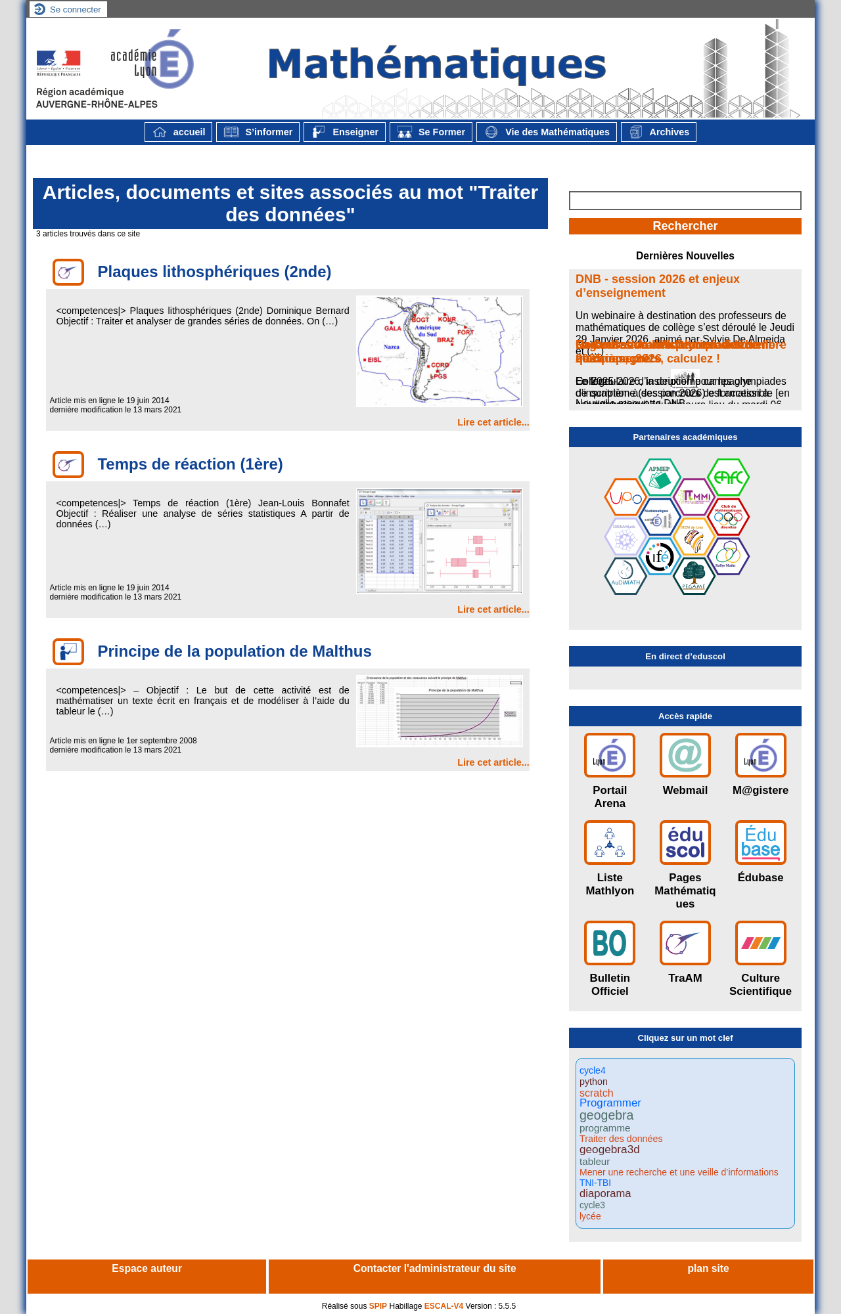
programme (605, 1128)
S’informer (257, 132)
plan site (708, 1268)
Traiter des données (621, 1138)
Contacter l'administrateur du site (434, 1268)
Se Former (431, 132)
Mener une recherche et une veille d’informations (679, 1172)
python (594, 1081)
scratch (597, 1092)
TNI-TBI (595, 1183)
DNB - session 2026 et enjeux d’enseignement (658, 286)
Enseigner (344, 132)
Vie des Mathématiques (547, 132)
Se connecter (75, 9)
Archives (658, 132)
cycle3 (592, 1205)
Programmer (610, 1103)
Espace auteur (147, 1268)
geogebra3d (610, 1149)
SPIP (378, 1306)
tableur (595, 1161)
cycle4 (593, 1070)
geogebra (606, 1115)
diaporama (605, 1194)
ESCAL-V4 (443, 1306)
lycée (590, 1216)
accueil (179, 132)
